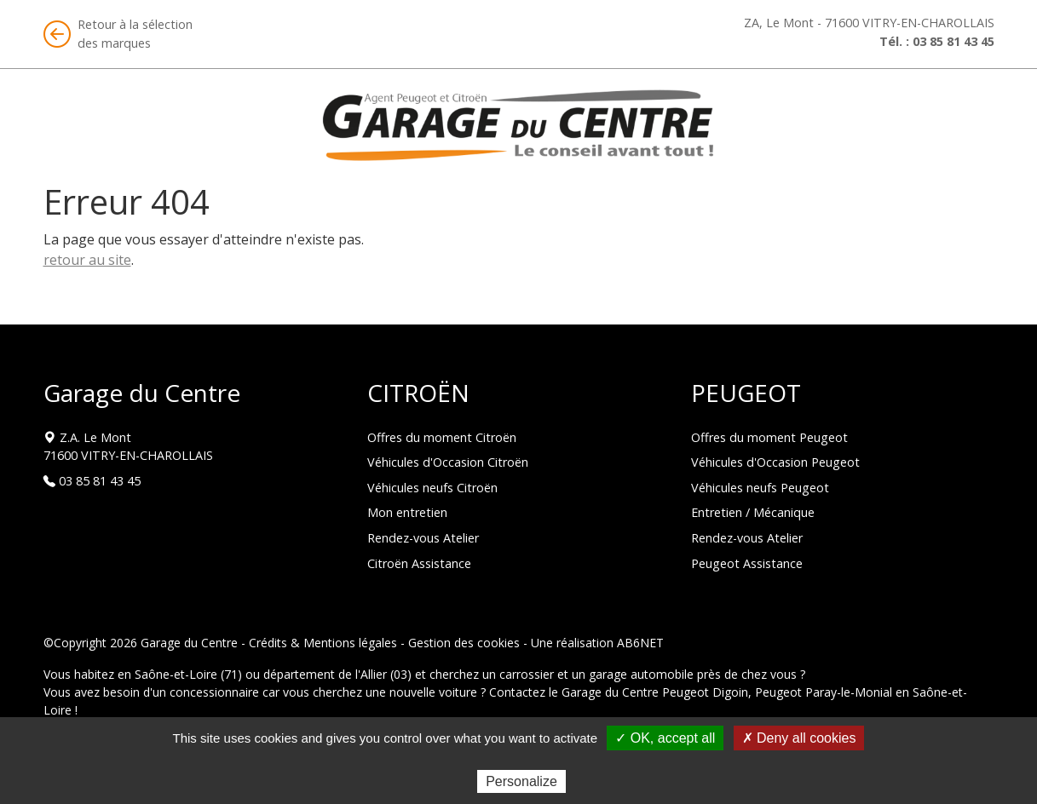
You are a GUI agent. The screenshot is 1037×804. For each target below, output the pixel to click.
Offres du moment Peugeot (769, 437)
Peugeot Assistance (747, 563)
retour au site (87, 259)
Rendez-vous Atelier (423, 538)
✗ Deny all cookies (799, 738)
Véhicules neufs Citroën (432, 488)
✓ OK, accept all (665, 738)
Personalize (521, 781)
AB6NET (640, 643)
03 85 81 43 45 (953, 41)
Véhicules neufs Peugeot (760, 488)
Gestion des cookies (464, 643)
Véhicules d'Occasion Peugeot (775, 462)
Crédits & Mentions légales (323, 643)
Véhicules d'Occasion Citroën (447, 462)
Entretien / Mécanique (753, 512)
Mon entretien (407, 512)
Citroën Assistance (419, 563)
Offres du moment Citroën (441, 437)
